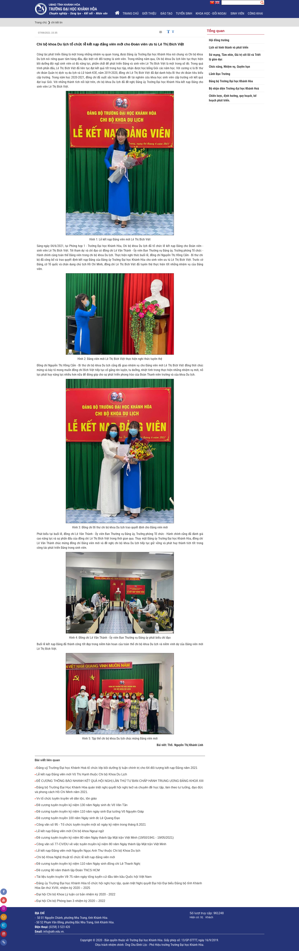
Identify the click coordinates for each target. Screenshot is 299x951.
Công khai (256, 13)
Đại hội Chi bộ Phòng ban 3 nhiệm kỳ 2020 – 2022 (70, 900)
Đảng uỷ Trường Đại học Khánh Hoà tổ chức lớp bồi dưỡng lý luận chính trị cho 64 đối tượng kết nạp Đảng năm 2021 (116, 767)
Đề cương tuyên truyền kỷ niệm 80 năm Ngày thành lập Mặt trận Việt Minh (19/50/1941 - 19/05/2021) (105, 837)
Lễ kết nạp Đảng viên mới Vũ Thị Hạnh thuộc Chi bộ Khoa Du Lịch (81, 774)
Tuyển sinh (184, 13)
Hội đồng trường (219, 40)
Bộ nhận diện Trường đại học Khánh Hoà (234, 88)
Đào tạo (166, 13)
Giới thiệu (149, 13)
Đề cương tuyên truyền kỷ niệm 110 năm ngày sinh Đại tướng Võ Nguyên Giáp (90, 811)
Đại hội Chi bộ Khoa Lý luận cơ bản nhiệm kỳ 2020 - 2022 (75, 894)
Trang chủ (131, 13)
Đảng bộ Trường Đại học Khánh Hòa (231, 81)
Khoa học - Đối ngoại (211, 13)
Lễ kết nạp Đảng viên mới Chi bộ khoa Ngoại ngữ (70, 831)
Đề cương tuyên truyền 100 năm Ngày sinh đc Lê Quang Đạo (78, 818)
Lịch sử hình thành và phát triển (228, 47)
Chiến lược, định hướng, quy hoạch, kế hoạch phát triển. (233, 98)
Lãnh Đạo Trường (219, 74)
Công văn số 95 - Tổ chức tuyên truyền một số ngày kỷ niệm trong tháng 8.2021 (91, 824)
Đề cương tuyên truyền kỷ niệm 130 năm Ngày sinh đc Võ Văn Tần (81, 805)
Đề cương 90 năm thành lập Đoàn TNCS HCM (68, 870)
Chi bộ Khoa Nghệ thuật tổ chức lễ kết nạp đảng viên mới (75, 857)
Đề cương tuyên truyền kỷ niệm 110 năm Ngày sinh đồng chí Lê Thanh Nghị (88, 863)
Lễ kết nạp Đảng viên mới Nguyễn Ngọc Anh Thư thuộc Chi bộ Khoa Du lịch (88, 850)
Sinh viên (237, 13)
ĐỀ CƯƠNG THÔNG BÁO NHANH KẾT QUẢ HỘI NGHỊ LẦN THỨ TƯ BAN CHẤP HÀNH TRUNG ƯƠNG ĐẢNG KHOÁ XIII (120, 780)
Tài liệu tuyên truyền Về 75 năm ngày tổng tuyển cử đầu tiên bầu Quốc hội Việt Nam (94, 876)
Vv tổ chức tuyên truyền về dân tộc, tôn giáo (66, 798)
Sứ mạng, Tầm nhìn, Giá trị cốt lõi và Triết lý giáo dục (235, 57)
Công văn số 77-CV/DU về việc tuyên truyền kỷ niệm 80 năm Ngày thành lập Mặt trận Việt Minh (101, 844)
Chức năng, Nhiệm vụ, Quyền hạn (229, 66)
